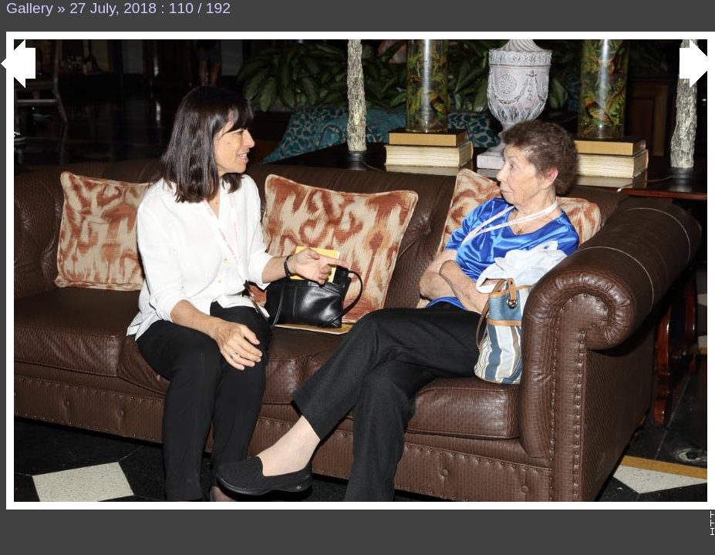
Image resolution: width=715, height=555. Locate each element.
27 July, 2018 (113, 8)
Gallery (29, 8)
